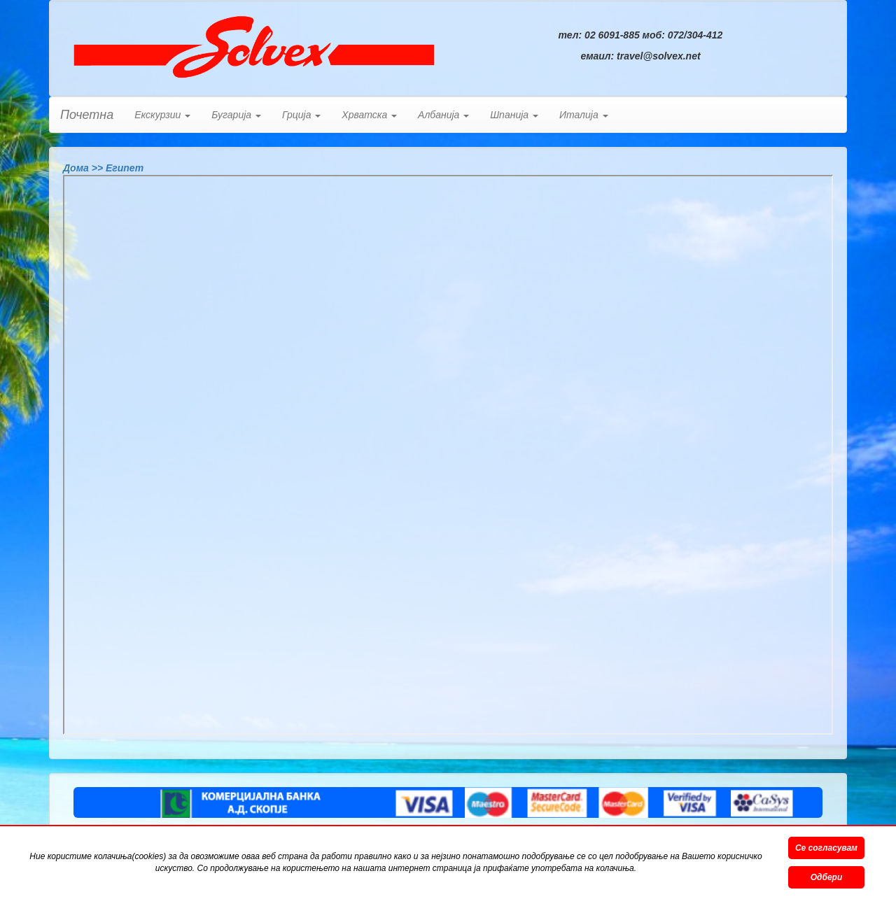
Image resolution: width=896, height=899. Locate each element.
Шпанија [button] (514, 114)
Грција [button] (301, 114)
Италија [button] (583, 114)
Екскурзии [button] (162, 114)
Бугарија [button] (236, 114)
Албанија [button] (443, 114)
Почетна (86, 115)
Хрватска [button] (369, 114)
